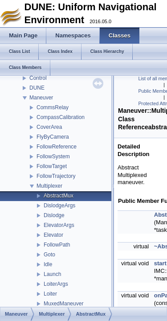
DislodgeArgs (59, 205)
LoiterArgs (56, 284)
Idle (48, 264)
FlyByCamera (53, 137)
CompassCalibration (61, 117)
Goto (49, 254)
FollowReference (57, 147)
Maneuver (41, 98)
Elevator (53, 235)
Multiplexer (49, 186)
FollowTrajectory (56, 176)
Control (38, 78)
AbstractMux (58, 196)
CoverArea (49, 127)
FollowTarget (52, 166)
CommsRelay (53, 107)
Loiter (50, 294)
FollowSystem (53, 156)
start (160, 263)
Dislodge (54, 215)
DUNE (37, 88)
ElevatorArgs (59, 225)
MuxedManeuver (63, 303)
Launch (52, 274)
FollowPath (57, 245)
